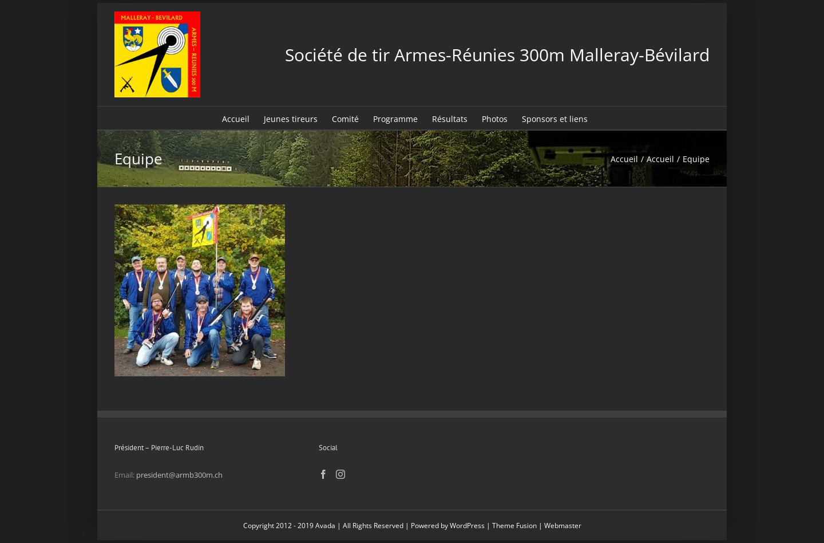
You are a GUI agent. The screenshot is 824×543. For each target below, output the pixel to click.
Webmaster (562, 525)
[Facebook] (323, 474)
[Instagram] (340, 474)
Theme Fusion (514, 525)
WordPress (467, 525)
